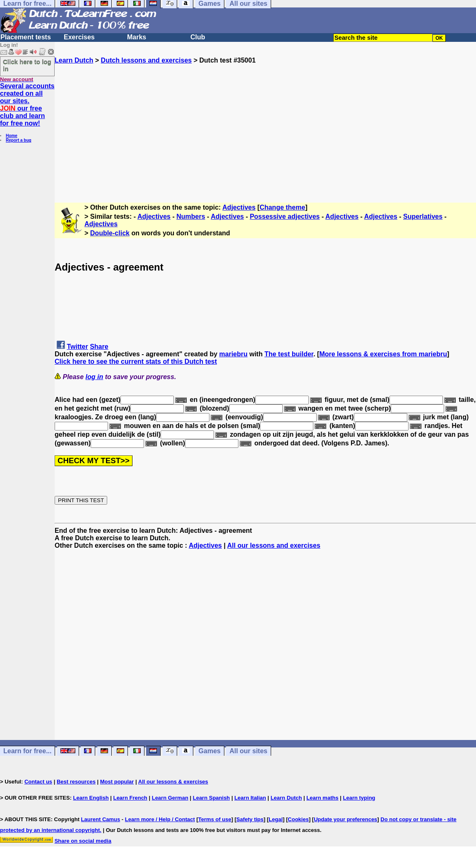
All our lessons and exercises (273, 545)
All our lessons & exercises (173, 782)
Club (197, 37)
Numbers (190, 216)
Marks (136, 37)
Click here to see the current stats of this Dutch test (136, 361)
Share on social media (83, 841)
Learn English (91, 798)
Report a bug (18, 140)
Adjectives (238, 207)
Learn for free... (27, 750)
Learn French (130, 798)
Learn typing (359, 798)
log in (94, 376)
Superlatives (422, 216)
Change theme (282, 207)
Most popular (117, 782)
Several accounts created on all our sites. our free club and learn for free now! (27, 104)
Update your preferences (345, 819)
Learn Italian (250, 798)
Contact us (38, 782)
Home (11, 135)
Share (99, 346)
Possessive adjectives (285, 216)
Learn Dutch (74, 60)
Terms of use (214, 819)
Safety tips (250, 819)
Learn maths (322, 798)
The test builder (288, 354)
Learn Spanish (211, 798)
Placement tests (25, 37)
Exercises (79, 37)
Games (210, 750)
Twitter (77, 346)
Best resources (76, 782)
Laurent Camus (100, 819)
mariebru (233, 354)
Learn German (170, 798)
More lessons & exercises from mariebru (383, 354)
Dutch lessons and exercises (146, 60)
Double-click (110, 233)
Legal (276, 819)
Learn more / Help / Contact (160, 819)
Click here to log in (27, 65)
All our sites (248, 750)
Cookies (298, 819)
